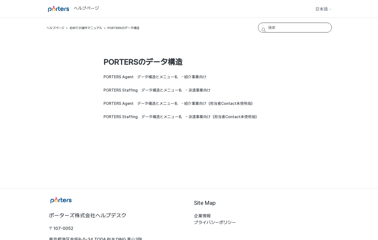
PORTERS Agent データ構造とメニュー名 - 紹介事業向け (155, 77)
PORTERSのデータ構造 (123, 28)
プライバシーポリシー (215, 222)
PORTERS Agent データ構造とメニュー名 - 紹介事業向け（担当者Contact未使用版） (179, 103)
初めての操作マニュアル (86, 28)
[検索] (295, 27)
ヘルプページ (55, 28)
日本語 (323, 9)
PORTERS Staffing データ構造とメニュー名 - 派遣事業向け (157, 90)
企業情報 (202, 215)
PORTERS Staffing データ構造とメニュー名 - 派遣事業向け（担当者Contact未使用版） (181, 116)
